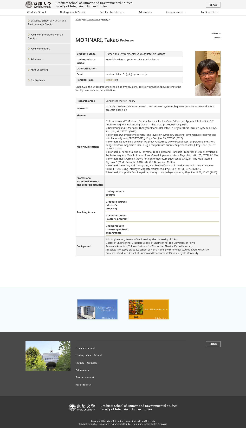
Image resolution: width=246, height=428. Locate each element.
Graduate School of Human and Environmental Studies (47, 22)
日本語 (213, 4)
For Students (210, 12)
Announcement (176, 12)
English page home (91, 19)
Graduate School (36, 12)
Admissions (145, 12)
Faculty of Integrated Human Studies (45, 36)
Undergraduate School (73, 12)
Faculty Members (112, 12)
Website (110, 80)
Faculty (105, 19)
